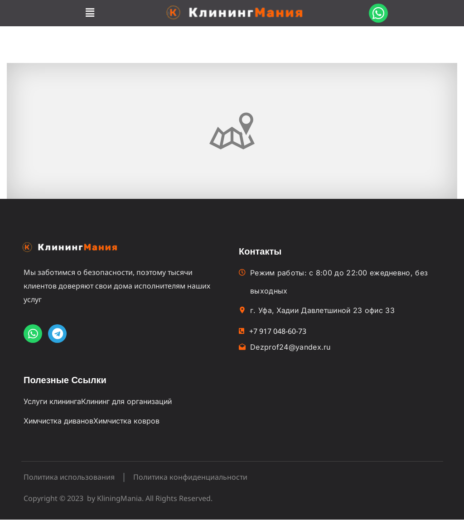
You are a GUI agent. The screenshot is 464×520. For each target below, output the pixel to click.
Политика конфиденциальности (190, 477)
